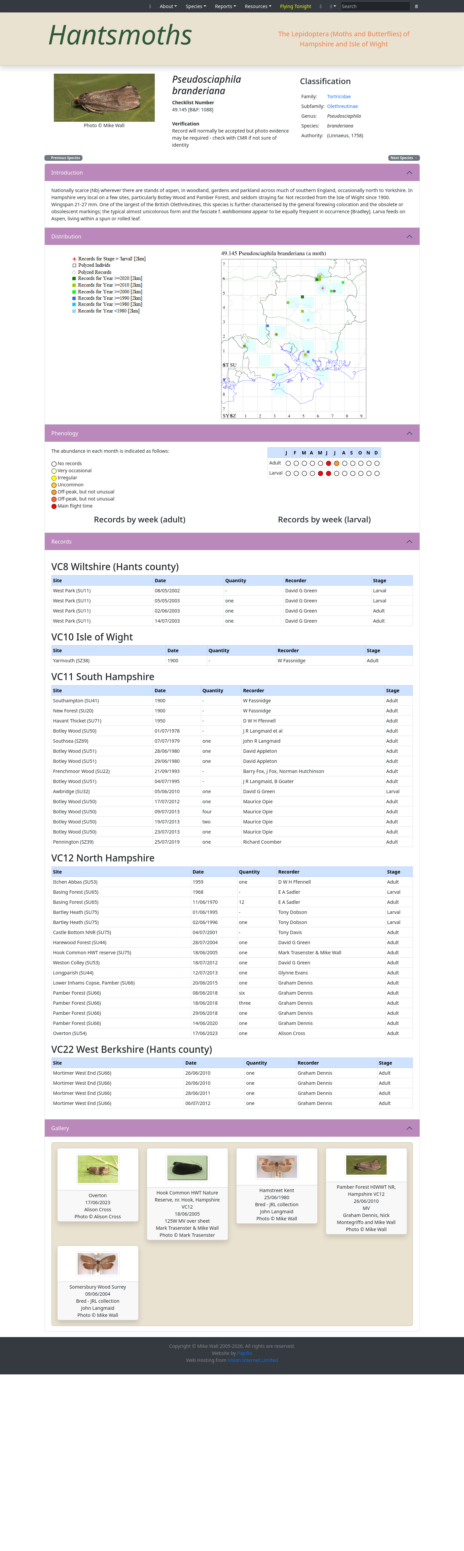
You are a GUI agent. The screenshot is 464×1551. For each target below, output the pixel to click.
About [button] (166, 6)
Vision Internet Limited (252, 1537)
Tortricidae (339, 96)
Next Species (404, 157)
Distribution (66, 236)
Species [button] (194, 6)
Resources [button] (256, 6)
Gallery (60, 1304)
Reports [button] (223, 6)
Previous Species (63, 157)
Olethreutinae (342, 106)
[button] (333, 6)
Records (61, 629)
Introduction (67, 172)
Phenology (64, 433)
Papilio (244, 1529)
